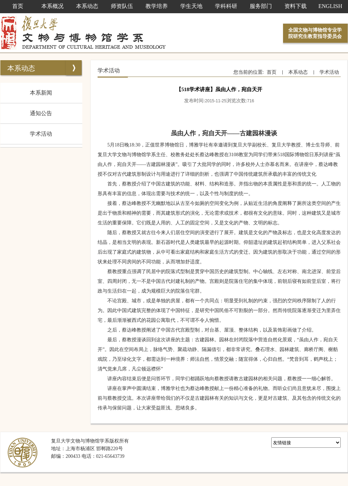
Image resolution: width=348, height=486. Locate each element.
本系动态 (21, 68)
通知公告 (41, 113)
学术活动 (41, 134)
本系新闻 (41, 93)
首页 (271, 72)
